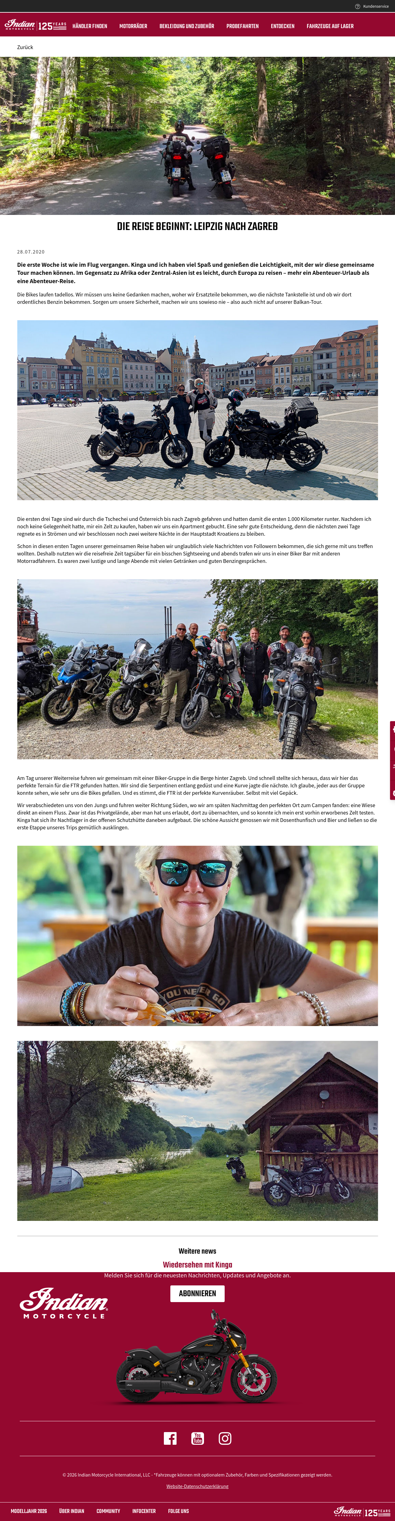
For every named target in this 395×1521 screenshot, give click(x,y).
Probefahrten (243, 26)
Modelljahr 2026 (29, 1511)
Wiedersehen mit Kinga (197, 1259)
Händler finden (90, 26)
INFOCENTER (144, 1511)
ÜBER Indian (71, 1511)
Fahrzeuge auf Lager (330, 26)
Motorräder (133, 26)
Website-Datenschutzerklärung (198, 1486)
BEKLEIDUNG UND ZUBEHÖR (187, 26)
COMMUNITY (108, 1511)
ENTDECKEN (282, 26)
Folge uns (178, 1511)
